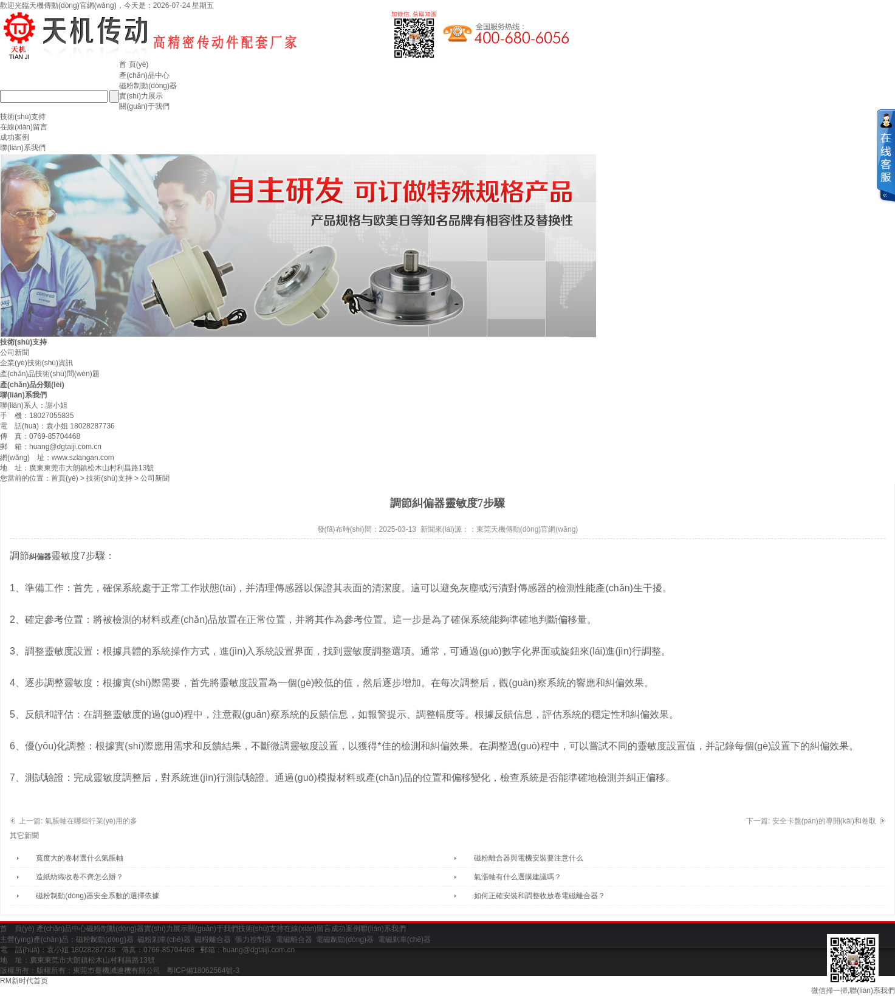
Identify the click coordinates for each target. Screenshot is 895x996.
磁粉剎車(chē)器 (163, 939)
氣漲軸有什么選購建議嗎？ (517, 877)
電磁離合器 (294, 939)
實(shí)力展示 (141, 96)
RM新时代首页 (24, 981)
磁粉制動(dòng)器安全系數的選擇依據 (97, 895)
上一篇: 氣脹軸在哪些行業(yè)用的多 (78, 821)
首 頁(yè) (133, 64)
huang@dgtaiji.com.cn (65, 446)
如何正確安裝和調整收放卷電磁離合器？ (539, 895)
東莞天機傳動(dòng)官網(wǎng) (527, 529)
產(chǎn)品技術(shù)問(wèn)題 (50, 373)
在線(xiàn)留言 (23, 127)
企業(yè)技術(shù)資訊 (36, 363)
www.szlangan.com (83, 457)
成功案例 (14, 137)
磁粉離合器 (212, 939)
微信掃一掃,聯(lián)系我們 (853, 964)
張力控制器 (253, 939)
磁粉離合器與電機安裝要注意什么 (528, 858)
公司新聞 (14, 352)
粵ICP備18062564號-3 (202, 970)
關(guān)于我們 (144, 106)
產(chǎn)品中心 (144, 75)
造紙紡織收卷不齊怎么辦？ (79, 877)
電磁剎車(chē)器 (404, 939)
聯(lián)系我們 (23, 147)
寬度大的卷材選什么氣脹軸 (79, 858)
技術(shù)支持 (23, 116)
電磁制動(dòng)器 (345, 939)
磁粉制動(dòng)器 (148, 85)
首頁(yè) (64, 478)
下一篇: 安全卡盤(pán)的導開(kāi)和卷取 (811, 821)
